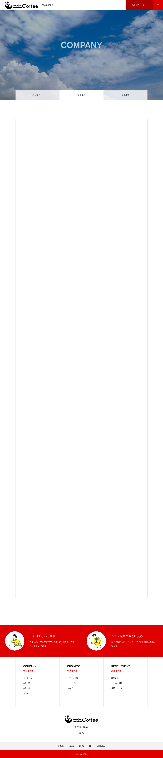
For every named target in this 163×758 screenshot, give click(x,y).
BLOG (81, 746)
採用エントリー (117, 688)
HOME (61, 746)
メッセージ (37, 95)
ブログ (70, 688)
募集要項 (114, 678)
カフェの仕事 (72, 678)
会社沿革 (125, 95)
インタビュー (72, 683)
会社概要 (27, 683)
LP (90, 746)
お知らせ (27, 693)
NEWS (71, 746)
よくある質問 (116, 683)
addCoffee (101, 746)
